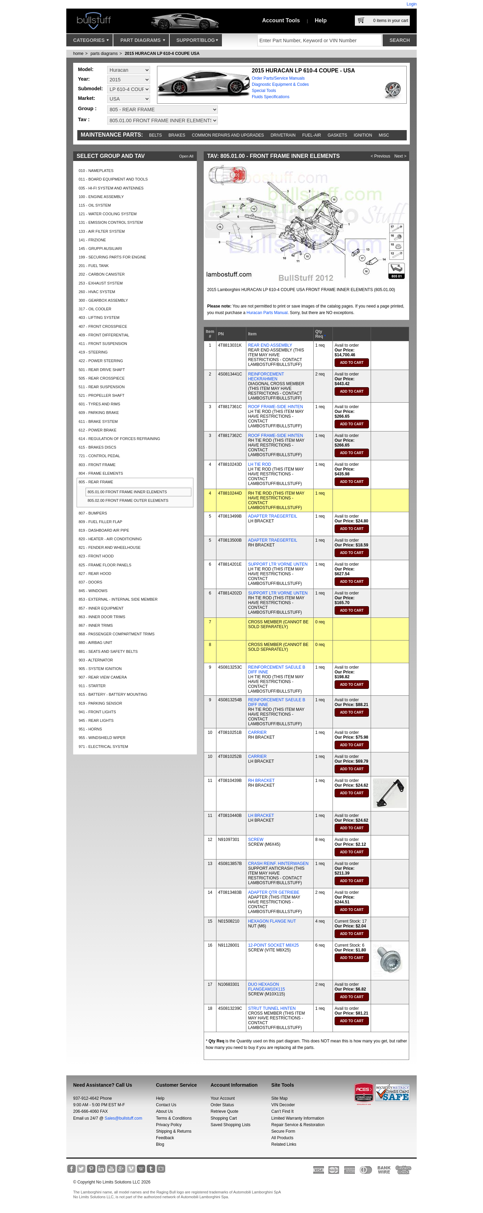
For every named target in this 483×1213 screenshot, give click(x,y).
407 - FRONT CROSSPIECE (103, 326)
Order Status (222, 1104)
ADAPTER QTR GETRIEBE (273, 892)
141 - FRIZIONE (92, 240)
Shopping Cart (224, 1118)
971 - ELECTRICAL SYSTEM (103, 746)
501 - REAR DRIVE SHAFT (102, 370)
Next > (400, 156)
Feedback (165, 1137)
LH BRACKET (261, 815)
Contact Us (166, 1104)
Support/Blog (197, 41)
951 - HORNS (90, 729)
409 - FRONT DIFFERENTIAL (104, 335)
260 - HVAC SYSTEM (97, 292)
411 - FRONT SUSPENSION (103, 344)
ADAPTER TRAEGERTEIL (272, 516)
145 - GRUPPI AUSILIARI (100, 248)
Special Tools (264, 90)
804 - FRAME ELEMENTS (101, 473)
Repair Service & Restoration (298, 1124)
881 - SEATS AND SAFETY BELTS (108, 651)
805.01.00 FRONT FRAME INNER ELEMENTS (127, 492)
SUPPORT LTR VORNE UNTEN (277, 564)
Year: (84, 79)
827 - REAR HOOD (95, 573)
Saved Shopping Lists (230, 1124)
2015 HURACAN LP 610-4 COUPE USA (162, 53)
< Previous (380, 156)
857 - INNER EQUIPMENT (101, 608)
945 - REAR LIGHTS (96, 720)
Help (321, 20)
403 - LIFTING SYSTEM (99, 317)
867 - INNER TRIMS (96, 625)
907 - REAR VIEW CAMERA (103, 677)
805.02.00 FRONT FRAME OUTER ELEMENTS (128, 500)
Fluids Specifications (270, 96)
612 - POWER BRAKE (97, 430)
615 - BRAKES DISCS (97, 447)
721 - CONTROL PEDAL (99, 456)
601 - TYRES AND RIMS (99, 404)
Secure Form (283, 1131)
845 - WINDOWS (93, 591)
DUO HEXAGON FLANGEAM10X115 (266, 987)
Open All (186, 156)
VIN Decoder (283, 1104)
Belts (155, 135)
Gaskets (337, 135)
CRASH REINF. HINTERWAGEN (278, 863)
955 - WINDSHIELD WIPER (102, 738)
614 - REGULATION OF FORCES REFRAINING (119, 439)
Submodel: (90, 88)
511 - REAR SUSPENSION (102, 387)
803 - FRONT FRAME (97, 465)
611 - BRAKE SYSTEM (98, 421)
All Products (282, 1137)
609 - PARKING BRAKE (99, 413)
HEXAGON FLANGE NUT (272, 921)
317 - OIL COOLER (95, 309)
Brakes (177, 135)
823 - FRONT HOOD (96, 556)
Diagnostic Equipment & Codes (280, 84)
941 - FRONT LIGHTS (97, 712)
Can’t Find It (282, 1111)
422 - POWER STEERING (101, 361)
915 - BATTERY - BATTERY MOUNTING (113, 694)
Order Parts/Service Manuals (278, 78)
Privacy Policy (169, 1124)
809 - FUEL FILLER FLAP (100, 522)
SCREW (255, 839)
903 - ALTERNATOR (96, 660)
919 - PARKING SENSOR (100, 703)
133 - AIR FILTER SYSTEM (102, 231)
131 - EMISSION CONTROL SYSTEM (111, 222)
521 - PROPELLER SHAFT (101, 395)
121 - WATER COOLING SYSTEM (108, 214)
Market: (86, 98)
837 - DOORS (90, 582)
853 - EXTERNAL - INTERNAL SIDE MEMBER (118, 599)
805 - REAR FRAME (96, 482)
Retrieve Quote (224, 1111)
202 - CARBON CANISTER (102, 274)
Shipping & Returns (173, 1131)
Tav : (84, 119)
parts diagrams (103, 53)
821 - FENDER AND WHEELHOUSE (110, 547)
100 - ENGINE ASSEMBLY (101, 197)
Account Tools (281, 20)
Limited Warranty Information (297, 1118)
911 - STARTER (92, 686)
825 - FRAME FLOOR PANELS (105, 565)
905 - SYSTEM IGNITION (100, 669)
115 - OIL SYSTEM (95, 205)
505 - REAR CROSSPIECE (102, 378)
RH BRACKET (261, 780)
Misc (384, 135)
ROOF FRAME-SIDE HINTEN (275, 406)
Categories (91, 41)
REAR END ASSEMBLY (270, 345)
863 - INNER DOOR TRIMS (102, 617)
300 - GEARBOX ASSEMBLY (103, 300)
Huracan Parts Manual (267, 312)
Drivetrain (283, 135)
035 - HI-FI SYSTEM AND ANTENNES (111, 188)
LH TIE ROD (259, 464)
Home (78, 53)
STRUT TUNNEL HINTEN (271, 1008)
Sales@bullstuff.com (123, 1118)
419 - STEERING (93, 352)
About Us (164, 1111)
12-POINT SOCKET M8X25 (273, 945)
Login (412, 4)
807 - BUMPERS (93, 513)
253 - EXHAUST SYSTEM (101, 283)
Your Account (223, 1098)
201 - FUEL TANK (94, 266)
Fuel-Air (311, 135)
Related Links (283, 1144)
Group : (87, 108)
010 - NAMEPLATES (96, 171)
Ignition (363, 135)
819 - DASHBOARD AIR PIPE (104, 530)
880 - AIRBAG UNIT (95, 642)
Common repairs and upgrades (228, 135)
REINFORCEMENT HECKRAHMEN (266, 376)
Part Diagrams (142, 41)
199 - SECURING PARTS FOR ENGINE (112, 257)
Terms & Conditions (174, 1118)
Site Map (279, 1098)
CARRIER (257, 732)
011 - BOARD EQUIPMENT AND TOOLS (113, 179)
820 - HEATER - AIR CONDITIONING (110, 539)
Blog (160, 1144)
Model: (85, 69)
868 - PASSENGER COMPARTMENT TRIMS (117, 634)
